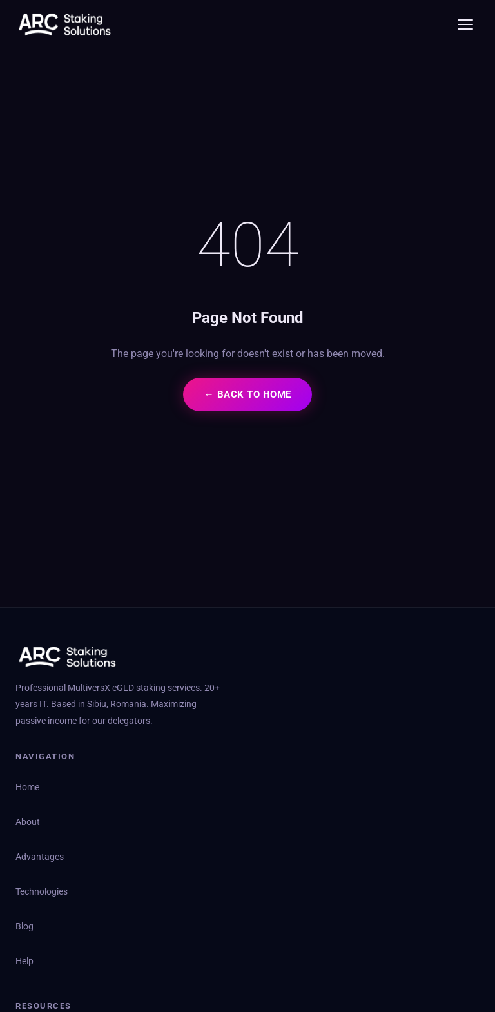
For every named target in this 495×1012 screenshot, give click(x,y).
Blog (24, 926)
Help (24, 961)
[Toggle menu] (465, 24)
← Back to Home (247, 394)
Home (27, 787)
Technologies (41, 891)
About (27, 822)
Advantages (39, 856)
